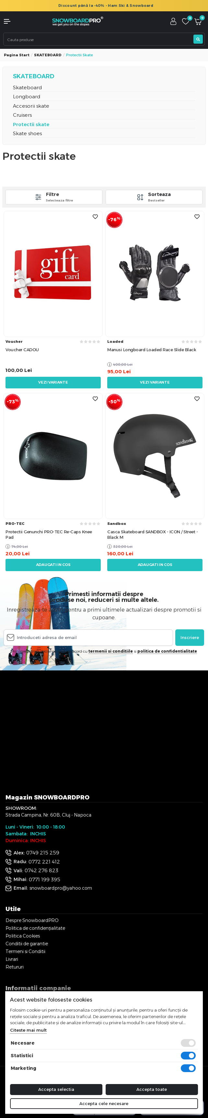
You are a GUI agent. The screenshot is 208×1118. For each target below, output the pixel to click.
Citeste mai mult (28, 1030)
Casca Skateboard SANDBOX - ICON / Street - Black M (152, 534)
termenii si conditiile (110, 651)
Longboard (26, 96)
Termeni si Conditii (25, 951)
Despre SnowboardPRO (32, 920)
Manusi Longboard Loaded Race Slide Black (151, 349)
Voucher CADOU (22, 349)
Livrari (12, 959)
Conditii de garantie (27, 944)
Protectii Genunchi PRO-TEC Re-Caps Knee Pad (49, 534)
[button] (17, 21)
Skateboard (27, 87)
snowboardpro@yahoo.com (60, 888)
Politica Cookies (23, 936)
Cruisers (22, 115)
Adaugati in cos (53, 564)
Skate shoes (27, 133)
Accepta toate (151, 1089)
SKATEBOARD (48, 55)
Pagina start (16, 55)
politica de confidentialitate (167, 651)
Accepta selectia (56, 1089)
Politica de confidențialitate (35, 928)
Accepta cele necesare (103, 1103)
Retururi (15, 967)
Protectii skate (31, 124)
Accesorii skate (31, 106)
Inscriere (189, 637)
